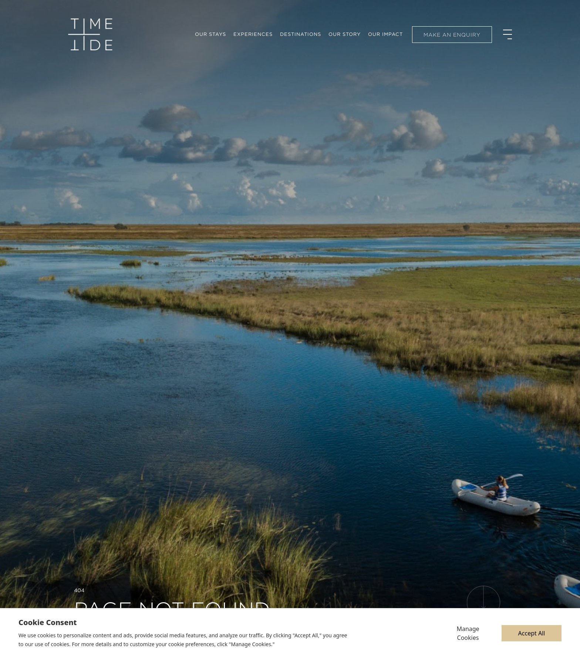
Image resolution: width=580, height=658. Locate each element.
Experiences (253, 34)
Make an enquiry (452, 35)
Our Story (344, 34)
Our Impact (385, 34)
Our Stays (210, 34)
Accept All (531, 633)
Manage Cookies (467, 633)
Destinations (300, 34)
